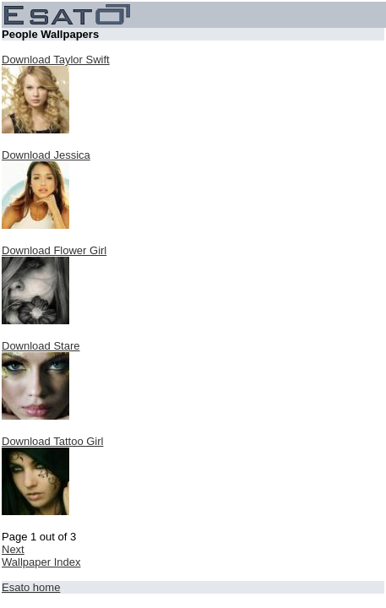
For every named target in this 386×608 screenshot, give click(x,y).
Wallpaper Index (41, 562)
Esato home (31, 587)
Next (13, 549)
